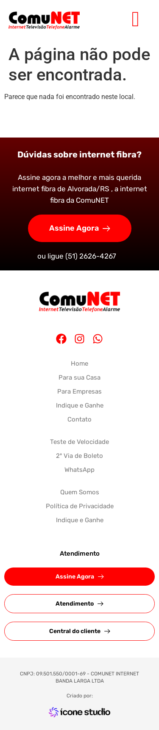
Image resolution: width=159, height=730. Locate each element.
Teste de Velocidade (79, 442)
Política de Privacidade (80, 506)
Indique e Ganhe (79, 405)
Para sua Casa (79, 377)
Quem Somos (79, 492)
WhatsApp (79, 470)
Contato (79, 419)
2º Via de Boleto (79, 456)
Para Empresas (79, 391)
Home (79, 363)
